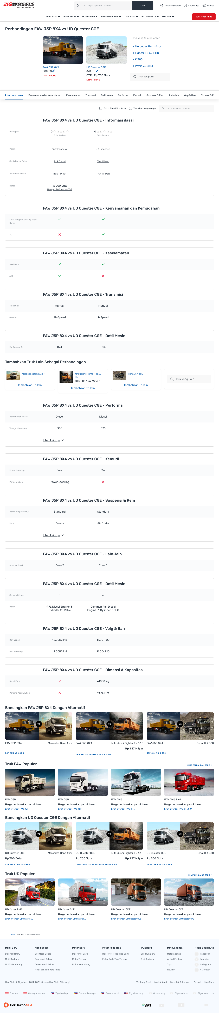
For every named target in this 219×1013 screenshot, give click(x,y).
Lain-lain (174, 95)
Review (171, 969)
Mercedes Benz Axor (33, 373)
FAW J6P (63, 799)
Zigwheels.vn (179, 993)
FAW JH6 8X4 (172, 799)
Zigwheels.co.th (203, 993)
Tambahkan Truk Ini (30, 385)
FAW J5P (10, 799)
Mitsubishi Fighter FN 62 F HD (127, 743)
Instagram (203, 965)
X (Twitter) (202, 970)
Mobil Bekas (69, 17)
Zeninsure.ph (110, 993)
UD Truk (207, 875)
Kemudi (137, 95)
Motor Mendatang (81, 964)
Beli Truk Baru (148, 953)
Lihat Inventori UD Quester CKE (179, 919)
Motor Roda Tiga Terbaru (114, 959)
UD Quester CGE (96, 67)
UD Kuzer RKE (13, 909)
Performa (123, 95)
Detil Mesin (107, 95)
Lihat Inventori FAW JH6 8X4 (178, 809)
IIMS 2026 (166, 17)
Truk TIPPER (59, 173)
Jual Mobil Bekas (43, 959)
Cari (142, 5)
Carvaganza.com (34, 993)
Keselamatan (73, 95)
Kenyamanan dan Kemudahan (44, 95)
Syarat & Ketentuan (180, 982)
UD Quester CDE (121, 909)
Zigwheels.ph (60, 993)
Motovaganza (148, 17)
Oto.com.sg (157, 993)
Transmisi (91, 95)
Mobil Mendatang (14, 964)
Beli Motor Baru (80, 953)
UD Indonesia (103, 149)
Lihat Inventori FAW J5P (16, 809)
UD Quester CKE (173, 909)
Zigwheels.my (133, 993)
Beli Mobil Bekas (43, 953)
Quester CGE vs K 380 (159, 864)
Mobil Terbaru (12, 959)
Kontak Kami (160, 982)
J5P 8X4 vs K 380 (156, 753)
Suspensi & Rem (155, 95)
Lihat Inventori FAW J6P (69, 809)
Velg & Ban (190, 95)
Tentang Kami (143, 982)
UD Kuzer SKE (66, 909)
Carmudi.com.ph (85, 993)
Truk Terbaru (147, 959)
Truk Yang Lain (182, 379)
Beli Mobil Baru (12, 953)
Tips (169, 964)
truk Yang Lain (143, 76)
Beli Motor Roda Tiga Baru (115, 953)
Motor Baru (88, 17)
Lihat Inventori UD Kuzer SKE (72, 919)
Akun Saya (191, 5)
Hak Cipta (209, 982)
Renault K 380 (135, 373)
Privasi (197, 982)
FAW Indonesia (60, 149)
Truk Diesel (60, 161)
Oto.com (11, 993)
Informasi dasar (14, 95)
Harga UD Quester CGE (59, 189)
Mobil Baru (51, 17)
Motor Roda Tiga (109, 17)
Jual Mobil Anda (204, 16)
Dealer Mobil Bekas (44, 964)
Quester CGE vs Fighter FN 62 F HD (96, 864)
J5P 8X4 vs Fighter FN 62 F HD (93, 755)
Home (13, 934)
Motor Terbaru (79, 959)
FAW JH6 (116, 799)
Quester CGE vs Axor (17, 864)
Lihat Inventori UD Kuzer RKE (19, 919)
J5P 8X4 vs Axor (14, 753)
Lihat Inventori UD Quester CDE (126, 919)
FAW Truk (206, 765)
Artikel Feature (174, 959)
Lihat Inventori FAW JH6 (123, 809)
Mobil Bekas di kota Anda (47, 969)
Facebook (202, 954)
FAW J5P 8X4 (51, 67)
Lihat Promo (49, 76)
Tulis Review (60, 135)
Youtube (202, 959)
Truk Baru (130, 17)
